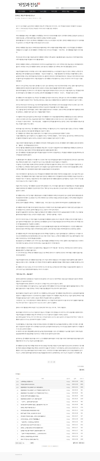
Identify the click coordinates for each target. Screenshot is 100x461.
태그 (81, 443)
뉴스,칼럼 (43, 11)
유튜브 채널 (65, 11)
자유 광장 (54, 11)
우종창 (18, 18)
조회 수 (82, 378)
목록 (81, 370)
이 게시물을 (81, 366)
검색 (32, 443)
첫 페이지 (44, 446)
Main (75, 11)
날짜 (75, 378)
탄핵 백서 (33, 11)
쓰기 (75, 443)
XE (21, 454)
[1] (47, 393)
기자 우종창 (21, 11)
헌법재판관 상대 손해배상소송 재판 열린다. (32, 387)
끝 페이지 (55, 446)
